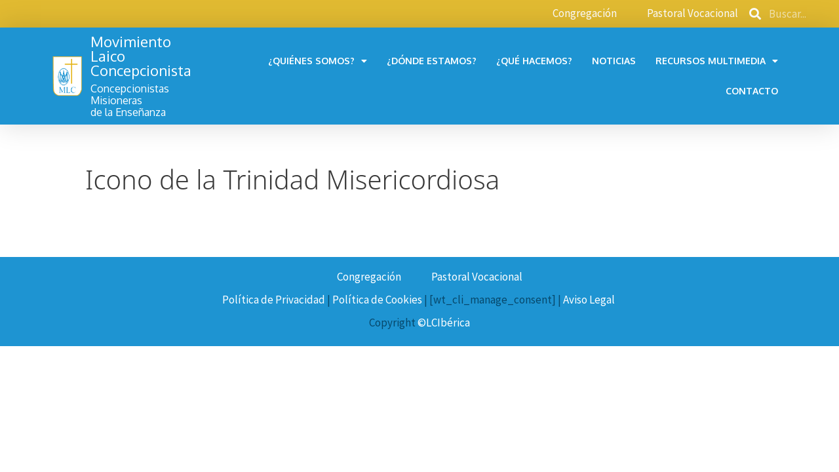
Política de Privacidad (273, 299)
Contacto (752, 90)
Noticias (614, 60)
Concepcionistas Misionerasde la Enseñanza (129, 100)
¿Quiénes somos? (317, 61)
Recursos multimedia (716, 61)
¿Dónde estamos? (432, 60)
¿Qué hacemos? (534, 60)
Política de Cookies (377, 299)
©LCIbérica (444, 322)
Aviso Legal (589, 299)
